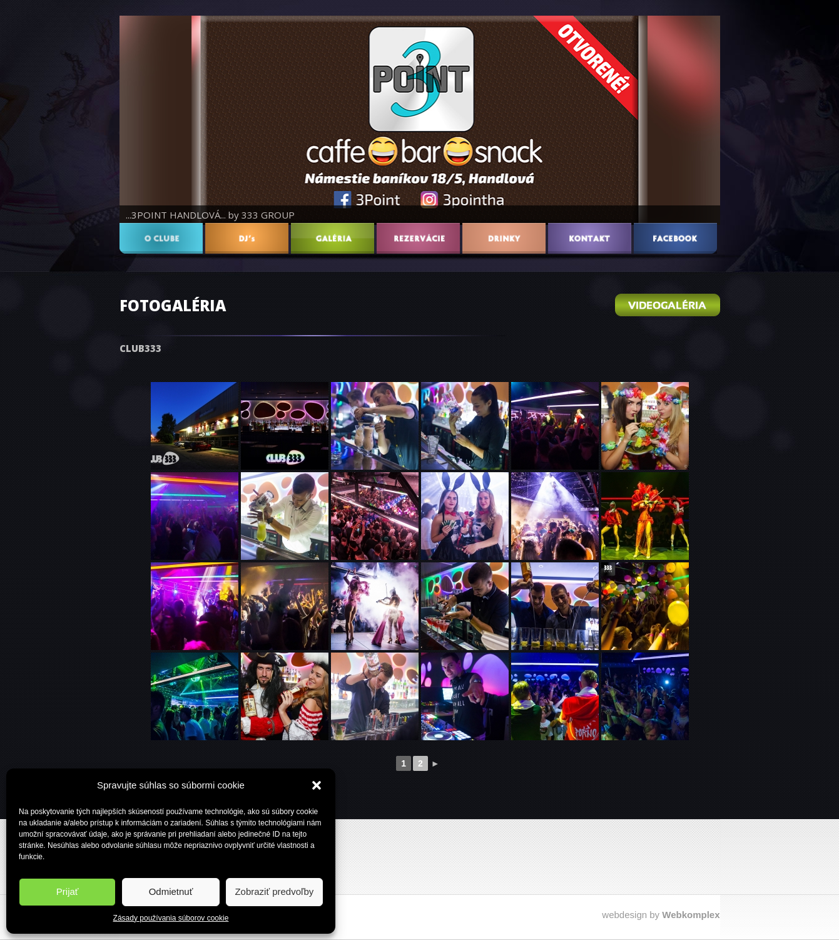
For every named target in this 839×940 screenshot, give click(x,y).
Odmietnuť (171, 891)
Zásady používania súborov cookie (171, 918)
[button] (316, 785)
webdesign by (661, 914)
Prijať (67, 891)
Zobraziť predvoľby (274, 891)
